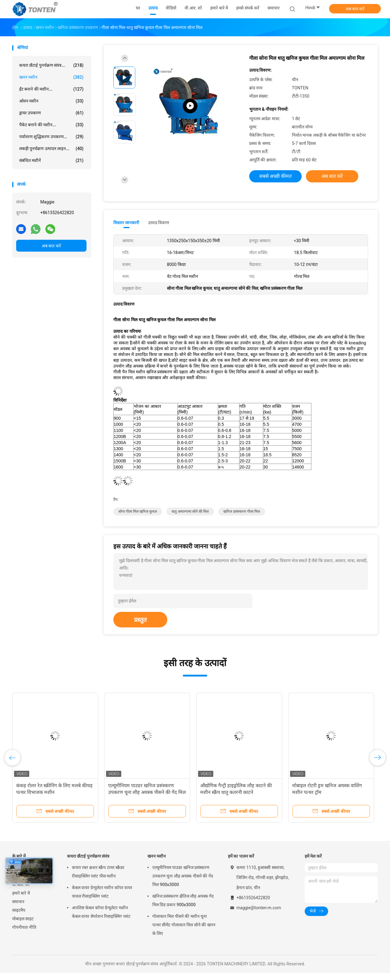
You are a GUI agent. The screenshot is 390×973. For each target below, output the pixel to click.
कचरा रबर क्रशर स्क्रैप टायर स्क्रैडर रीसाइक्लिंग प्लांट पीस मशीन (98, 871)
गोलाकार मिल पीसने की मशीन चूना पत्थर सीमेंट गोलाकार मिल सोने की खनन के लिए (183, 925)
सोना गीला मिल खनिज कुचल (138, 511)
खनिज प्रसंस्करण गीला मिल (241, 511)
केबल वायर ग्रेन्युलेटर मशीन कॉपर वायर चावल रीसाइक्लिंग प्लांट (102, 892)
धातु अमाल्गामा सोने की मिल (190, 511)
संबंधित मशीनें (51, 160)
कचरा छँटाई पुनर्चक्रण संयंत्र (88, 856)
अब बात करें (355, 8)
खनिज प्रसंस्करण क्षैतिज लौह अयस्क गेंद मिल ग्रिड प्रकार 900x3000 (183, 900)
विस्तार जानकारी (126, 222)
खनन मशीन (51, 77)
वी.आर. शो (21, 884)
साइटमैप (18, 910)
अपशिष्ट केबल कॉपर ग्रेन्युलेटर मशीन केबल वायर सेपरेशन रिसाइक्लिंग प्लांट (101, 912)
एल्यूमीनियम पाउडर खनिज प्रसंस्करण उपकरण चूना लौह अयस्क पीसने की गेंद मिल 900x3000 (147, 792)
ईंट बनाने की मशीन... (51, 89)
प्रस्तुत (140, 619)
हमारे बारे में (21, 893)
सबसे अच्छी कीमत (275, 176)
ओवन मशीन (51, 101)
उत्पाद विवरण (158, 222)
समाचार (18, 901)
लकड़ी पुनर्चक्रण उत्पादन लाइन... (51, 148)
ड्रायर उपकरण (51, 113)
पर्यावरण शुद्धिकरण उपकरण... (51, 137)
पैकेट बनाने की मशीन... (51, 125)
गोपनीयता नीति (24, 927)
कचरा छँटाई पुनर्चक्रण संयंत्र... (51, 65)
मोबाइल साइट (23, 918)
